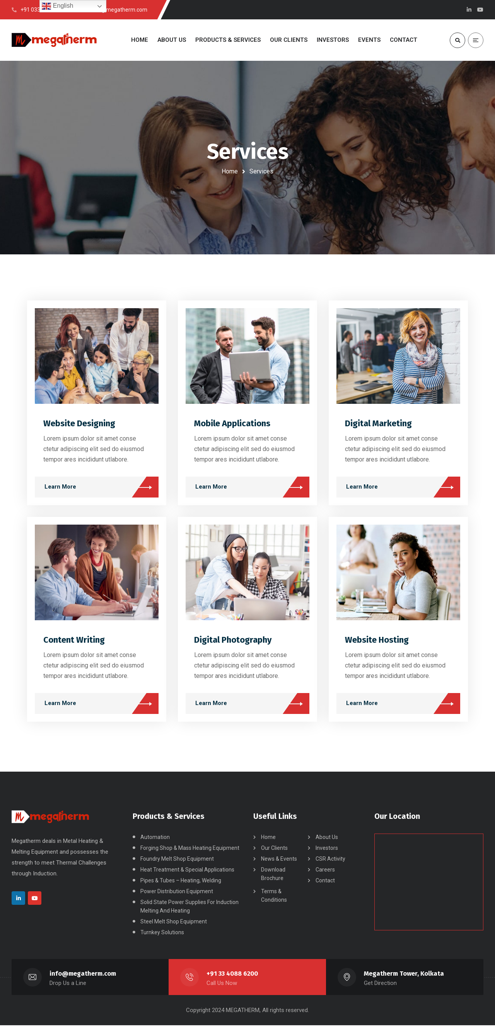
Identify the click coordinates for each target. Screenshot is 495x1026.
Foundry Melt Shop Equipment (177, 859)
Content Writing (74, 640)
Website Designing (79, 424)
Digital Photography (232, 640)
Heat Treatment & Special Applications (187, 870)
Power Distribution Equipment (176, 892)
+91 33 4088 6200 (232, 974)
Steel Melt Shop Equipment (173, 922)
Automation (155, 838)
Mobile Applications (232, 424)
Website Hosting (377, 640)
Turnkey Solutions (162, 933)
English (57, 6)
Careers (325, 870)
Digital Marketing (378, 424)
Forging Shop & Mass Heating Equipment (189, 849)
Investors (327, 849)
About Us (327, 838)
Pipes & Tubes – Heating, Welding (180, 881)
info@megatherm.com (83, 974)
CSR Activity (330, 859)
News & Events (279, 859)
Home (230, 171)
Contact (325, 881)
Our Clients (274, 849)
